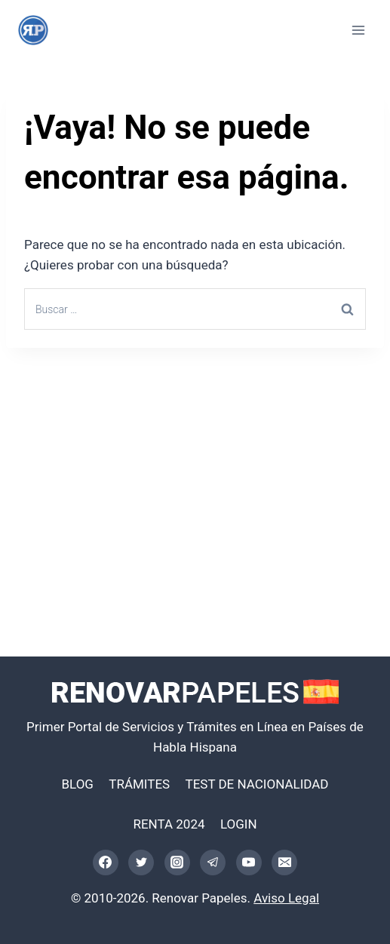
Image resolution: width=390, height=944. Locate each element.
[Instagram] (177, 862)
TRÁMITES (139, 784)
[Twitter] (141, 862)
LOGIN (238, 824)
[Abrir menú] (358, 30)
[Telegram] (213, 862)
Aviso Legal (286, 898)
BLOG (77, 784)
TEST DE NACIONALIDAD (257, 784)
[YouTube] (249, 862)
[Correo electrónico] (284, 862)
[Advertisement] (195, 471)
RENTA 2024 (168, 824)
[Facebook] (105, 862)
